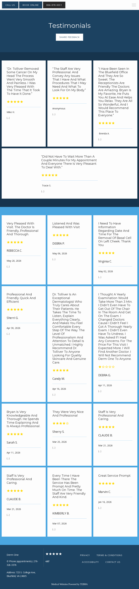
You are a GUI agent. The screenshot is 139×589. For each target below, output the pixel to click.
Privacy (85, 555)
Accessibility (90, 562)
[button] (134, 5)
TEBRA (84, 584)
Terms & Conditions (109, 555)
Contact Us (112, 562)
